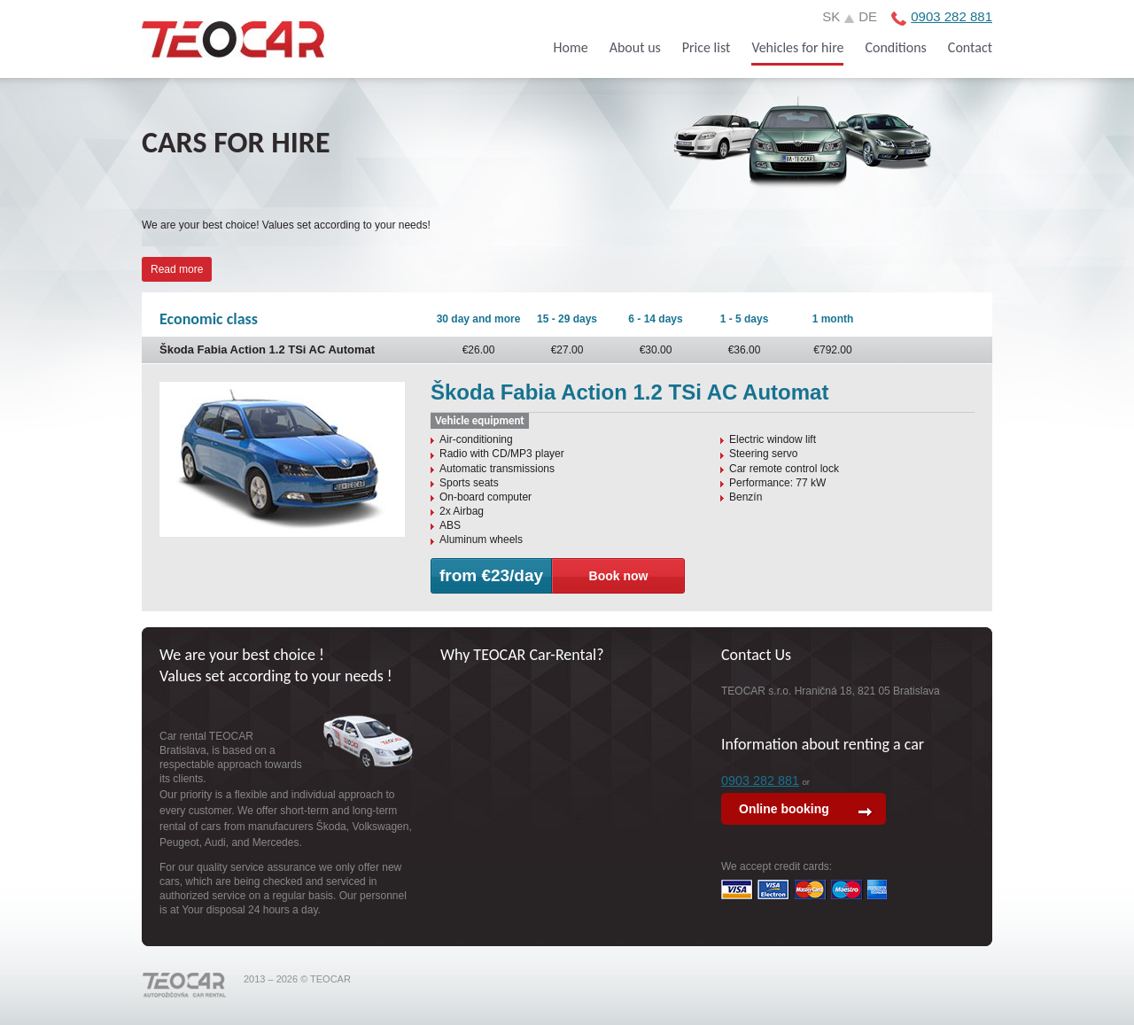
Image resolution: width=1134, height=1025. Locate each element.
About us (635, 47)
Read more (177, 269)
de (867, 16)
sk (831, 16)
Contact (970, 47)
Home (571, 47)
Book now (619, 576)
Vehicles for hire (797, 47)
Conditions (895, 47)
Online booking (784, 809)
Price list (706, 47)
